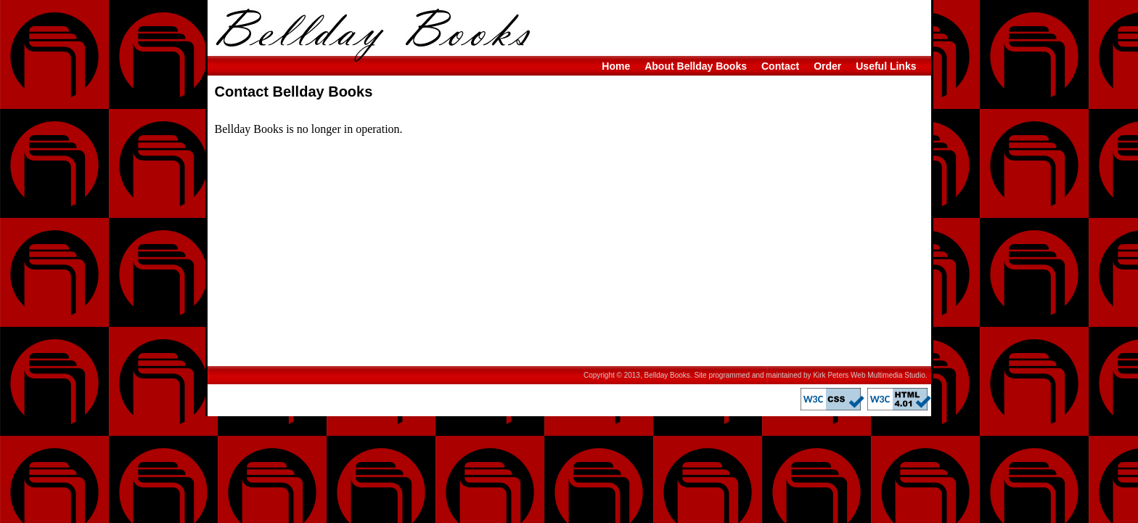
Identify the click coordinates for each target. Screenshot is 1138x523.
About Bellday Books (695, 66)
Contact (780, 66)
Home (616, 66)
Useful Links (886, 66)
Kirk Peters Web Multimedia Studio (869, 375)
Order (827, 66)
